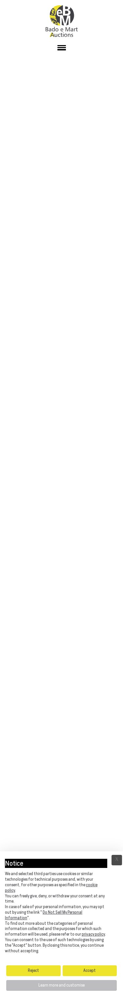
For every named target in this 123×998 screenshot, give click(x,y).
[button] (61, 49)
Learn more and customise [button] (61, 985)
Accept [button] (89, 970)
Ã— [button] (117, 860)
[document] (61, 907)
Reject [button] (33, 970)
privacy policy (93, 934)
